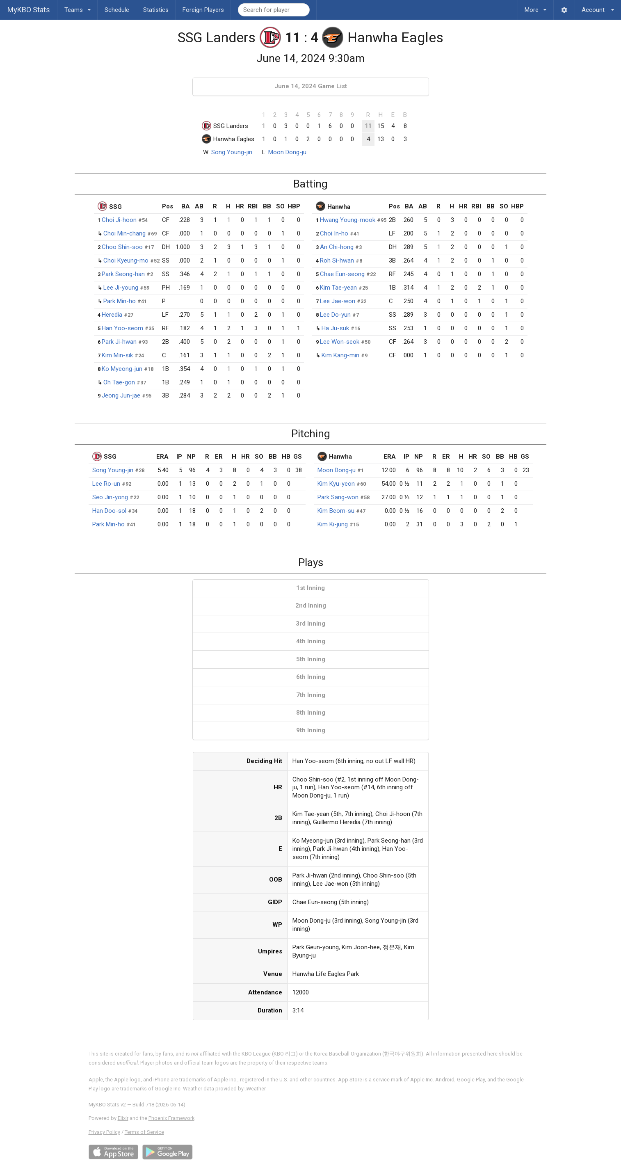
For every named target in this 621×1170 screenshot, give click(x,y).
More (535, 7)
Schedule (117, 10)
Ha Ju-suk (335, 328)
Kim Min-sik (117, 355)
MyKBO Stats (28, 9)
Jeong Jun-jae (121, 395)
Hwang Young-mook (347, 220)
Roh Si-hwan (337, 260)
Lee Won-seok (339, 341)
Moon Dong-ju (287, 152)
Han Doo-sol (109, 510)
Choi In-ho (334, 233)
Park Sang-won (337, 497)
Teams (77, 7)
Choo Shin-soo (122, 247)
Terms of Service (144, 1132)
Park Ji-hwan (119, 341)
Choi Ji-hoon (119, 220)
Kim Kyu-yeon (336, 483)
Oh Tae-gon (119, 382)
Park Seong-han (123, 274)
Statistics (156, 10)
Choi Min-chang (124, 233)
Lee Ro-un (106, 483)
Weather (255, 1088)
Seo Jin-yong (110, 497)
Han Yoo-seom (122, 328)
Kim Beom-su (335, 510)
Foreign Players (203, 10)
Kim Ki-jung (332, 524)
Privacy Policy (104, 1132)
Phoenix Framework (171, 1118)
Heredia (112, 314)
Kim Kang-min (340, 355)
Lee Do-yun (335, 314)
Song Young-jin (231, 152)
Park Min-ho (119, 301)
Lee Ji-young (120, 287)
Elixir (123, 1118)
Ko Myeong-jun (122, 368)
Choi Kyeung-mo (125, 260)
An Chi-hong (337, 247)
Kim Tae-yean (338, 287)
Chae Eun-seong (342, 274)
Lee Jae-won (337, 301)
